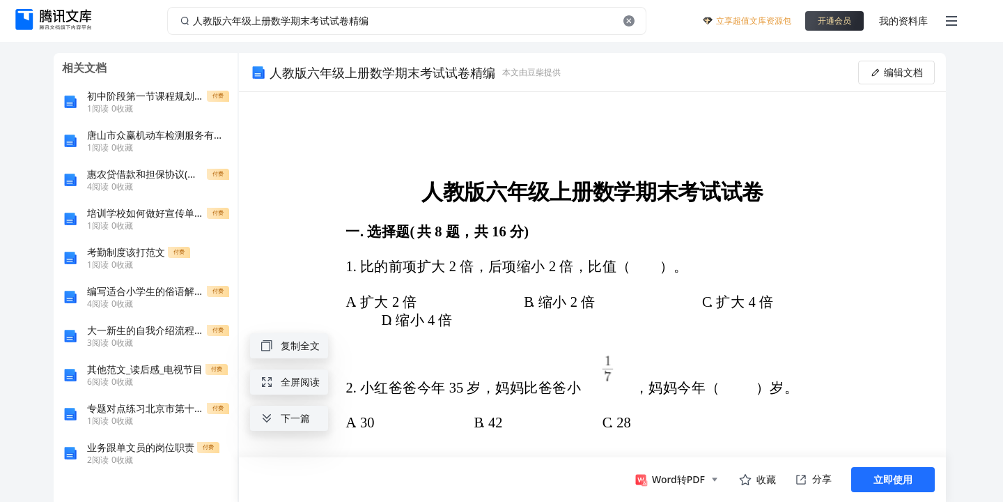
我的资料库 (903, 20)
